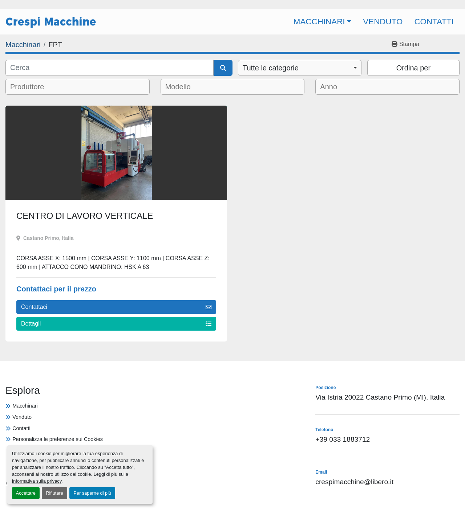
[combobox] (299, 68)
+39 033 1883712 (342, 439)
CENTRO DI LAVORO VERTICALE (84, 216)
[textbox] (32, 86)
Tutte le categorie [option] (271, 68)
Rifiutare (54, 493)
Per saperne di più (92, 493)
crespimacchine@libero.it (354, 482)
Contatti (434, 21)
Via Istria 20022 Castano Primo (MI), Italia (380, 397)
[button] (322, 21)
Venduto (383, 21)
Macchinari (319, 21)
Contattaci (116, 307)
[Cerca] (109, 68)
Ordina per (413, 68)
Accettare (26, 493)
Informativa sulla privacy (36, 481)
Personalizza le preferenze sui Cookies (57, 439)
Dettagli (116, 323)
